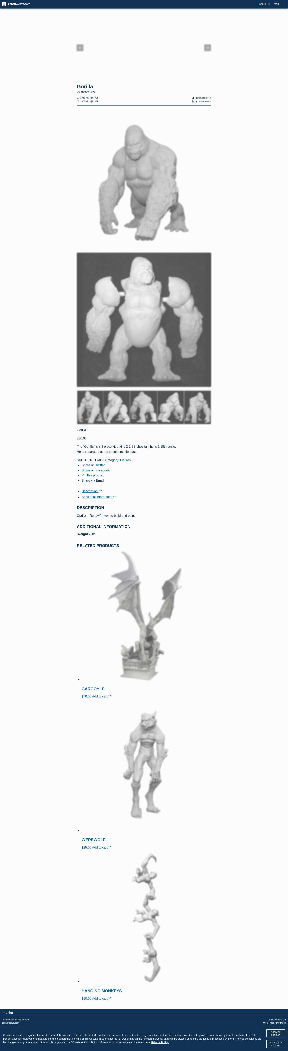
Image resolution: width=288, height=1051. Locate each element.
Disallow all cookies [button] (275, 1044)
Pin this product (93, 475)
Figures (125, 460)
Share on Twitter (93, 465)
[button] (80, 47)
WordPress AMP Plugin (274, 1023)
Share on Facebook (96, 470)
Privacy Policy (160, 1042)
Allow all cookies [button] (276, 1033)
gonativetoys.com (19, 3)
